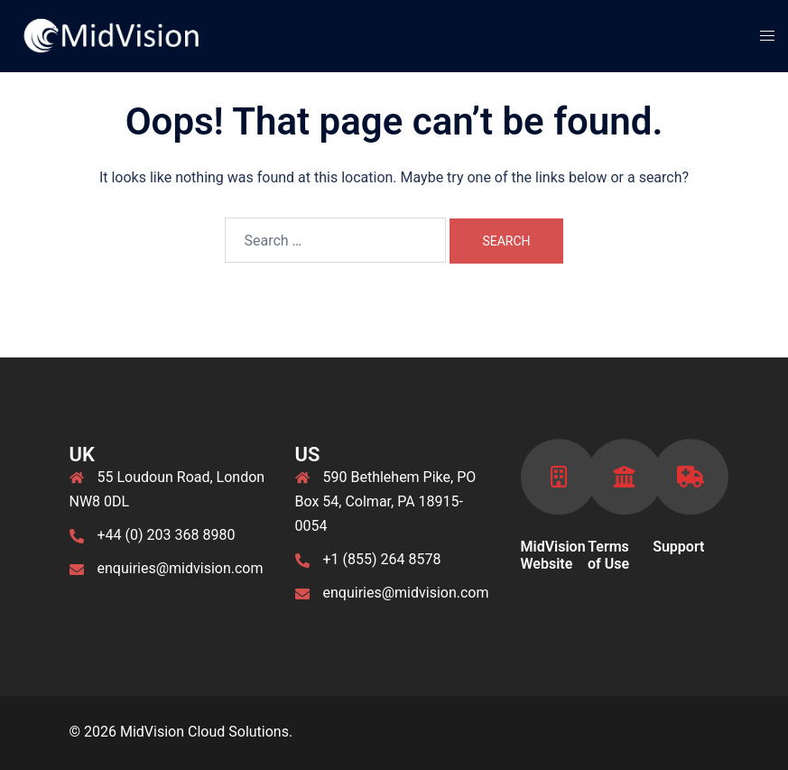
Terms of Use (608, 555)
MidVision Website (553, 555)
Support (678, 546)
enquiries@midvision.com (180, 568)
